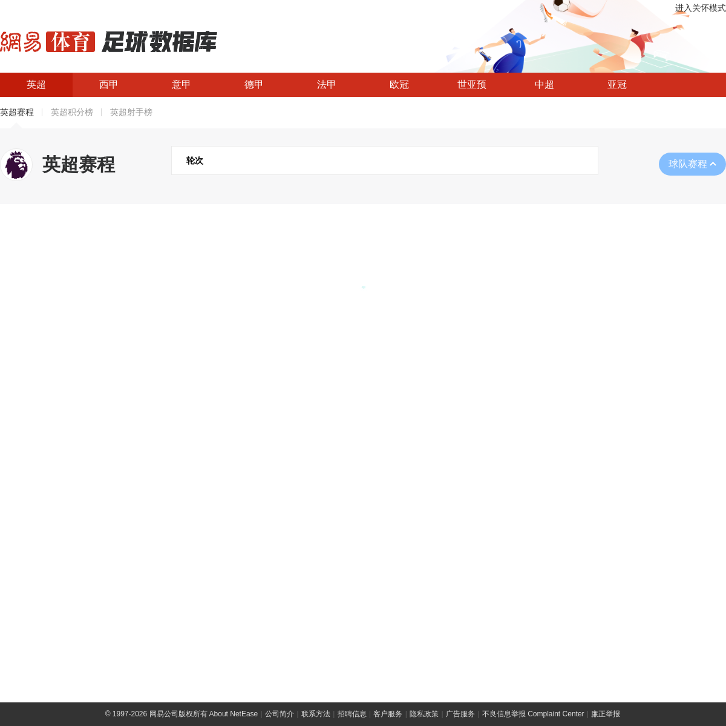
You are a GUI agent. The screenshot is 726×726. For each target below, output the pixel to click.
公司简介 (279, 714)
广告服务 (460, 714)
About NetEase (233, 714)
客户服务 (387, 714)
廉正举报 (605, 714)
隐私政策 (424, 714)
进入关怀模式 (700, 8)
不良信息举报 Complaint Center (533, 714)
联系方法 (315, 714)
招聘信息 (352, 714)
